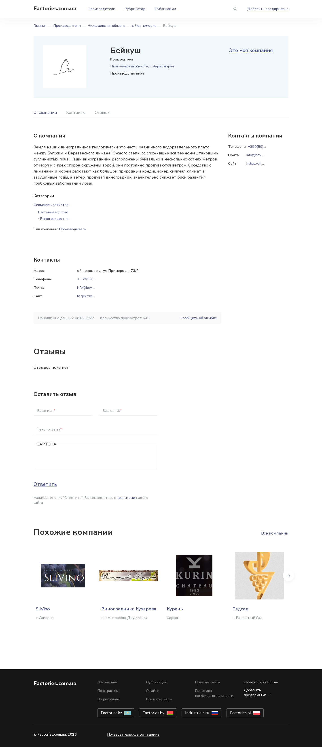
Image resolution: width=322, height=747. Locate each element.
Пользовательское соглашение (133, 734)
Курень (175, 609)
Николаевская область (106, 25)
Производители (101, 8)
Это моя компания (251, 50)
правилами (126, 497)
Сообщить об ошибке (198, 318)
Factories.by (153, 713)
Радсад (240, 609)
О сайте (152, 690)
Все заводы (107, 682)
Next (288, 575)
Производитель (72, 229)
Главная (40, 25)
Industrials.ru (197, 713)
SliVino (43, 609)
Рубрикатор (135, 8)
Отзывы (102, 112)
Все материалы (159, 699)
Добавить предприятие (267, 8)
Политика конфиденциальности (214, 693)
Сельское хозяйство (51, 204)
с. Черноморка (144, 25)
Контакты (76, 112)
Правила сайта (207, 682)
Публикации (165, 8)
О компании (45, 112)
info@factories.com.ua (261, 682)
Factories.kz (111, 713)
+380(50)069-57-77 (94, 279)
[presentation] (71, 457)
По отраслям (108, 690)
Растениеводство (53, 212)
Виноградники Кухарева (128, 609)
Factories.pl (240, 713)
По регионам (108, 699)
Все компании (274, 533)
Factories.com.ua (55, 8)
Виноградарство (54, 218)
